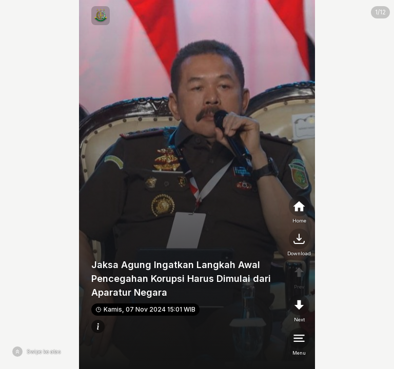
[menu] (299, 342)
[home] (299, 210)
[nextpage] (299, 243)
